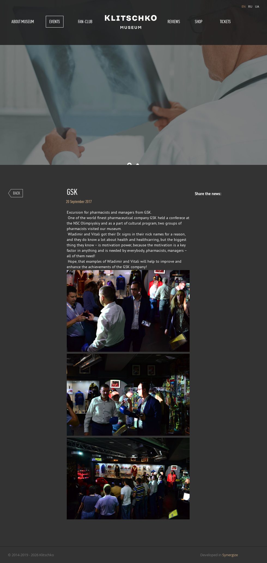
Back (16, 193)
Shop (198, 22)
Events (54, 22)
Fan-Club (85, 22)
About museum (22, 22)
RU (250, 6)
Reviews (174, 22)
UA (257, 6)
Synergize (230, 554)
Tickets (225, 22)
